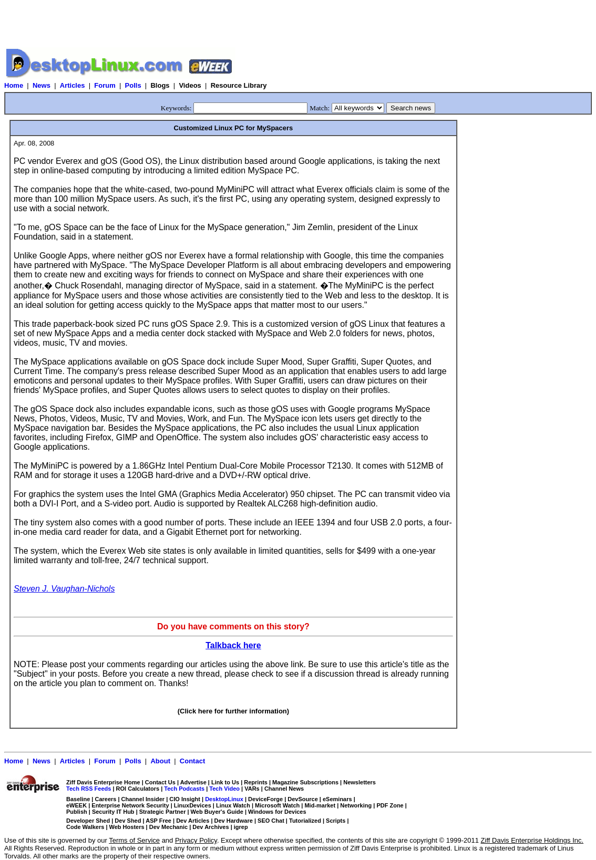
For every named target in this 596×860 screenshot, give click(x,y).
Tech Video (224, 788)
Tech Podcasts (184, 788)
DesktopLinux (224, 799)
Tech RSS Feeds (88, 788)
